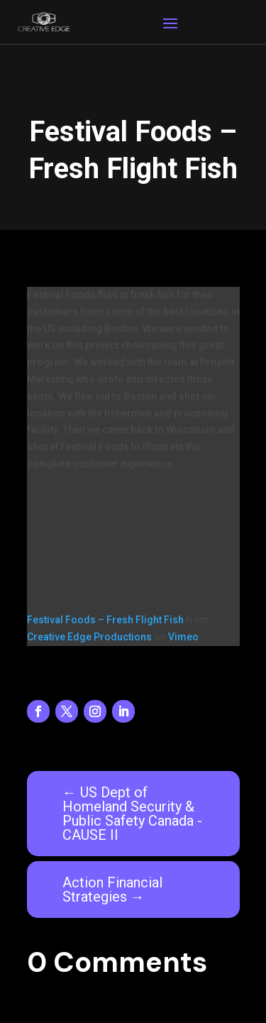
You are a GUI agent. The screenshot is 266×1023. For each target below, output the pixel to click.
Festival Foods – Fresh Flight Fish (105, 619)
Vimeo (183, 636)
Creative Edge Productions (89, 636)
